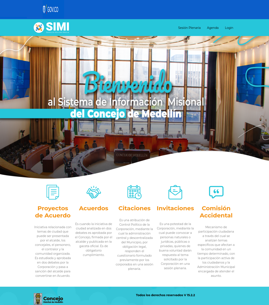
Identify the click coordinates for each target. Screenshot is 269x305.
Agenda (213, 28)
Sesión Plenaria (189, 28)
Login (229, 28)
